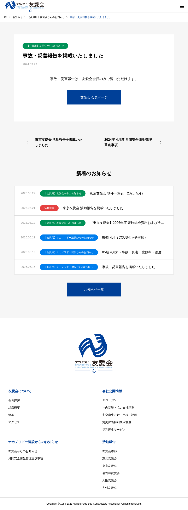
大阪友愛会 (109, 480)
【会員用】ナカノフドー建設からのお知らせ (69, 237)
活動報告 (49, 208)
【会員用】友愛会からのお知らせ (45, 45)
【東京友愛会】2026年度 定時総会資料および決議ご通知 (128, 223)
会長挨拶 (14, 400)
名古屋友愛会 (111, 473)
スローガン (109, 400)
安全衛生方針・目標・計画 (119, 414)
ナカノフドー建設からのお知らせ (33, 442)
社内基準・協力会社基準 (118, 407)
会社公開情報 (112, 391)
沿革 (11, 414)
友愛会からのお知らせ (22, 451)
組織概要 (14, 407)
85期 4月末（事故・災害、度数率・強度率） (134, 252)
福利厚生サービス (113, 429)
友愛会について (19, 391)
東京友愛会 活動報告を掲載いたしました (93, 208)
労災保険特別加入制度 (116, 422)
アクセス (14, 422)
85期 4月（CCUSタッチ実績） (125, 237)
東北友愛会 (109, 458)
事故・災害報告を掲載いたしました (128, 267)
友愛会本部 (109, 451)
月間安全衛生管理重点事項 (25, 458)
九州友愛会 (109, 487)
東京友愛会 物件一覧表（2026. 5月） (117, 193)
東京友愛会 (109, 466)
